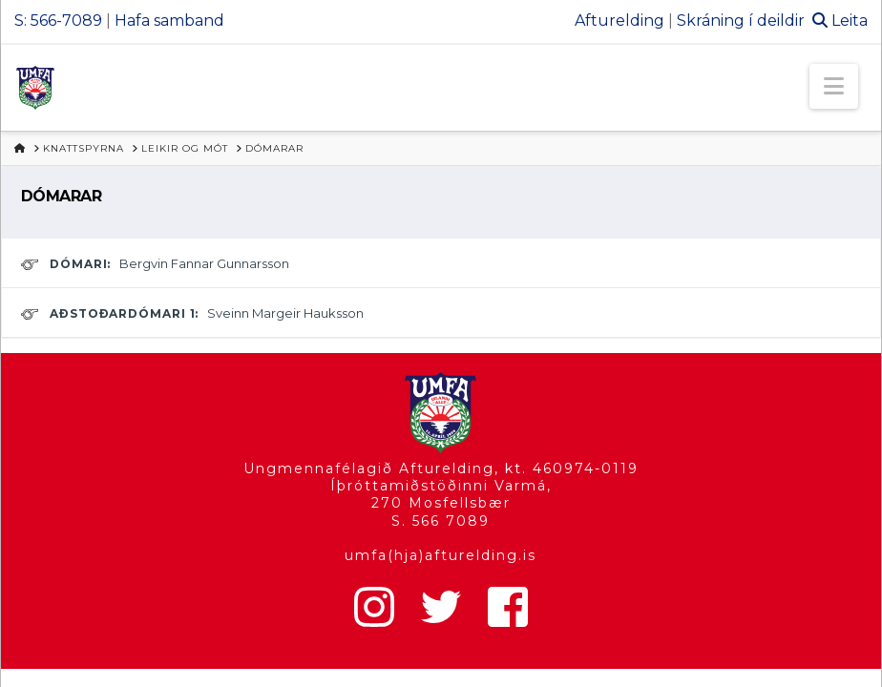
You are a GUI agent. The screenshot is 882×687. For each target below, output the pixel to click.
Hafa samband (169, 20)
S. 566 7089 (440, 521)
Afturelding (619, 20)
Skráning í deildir (741, 20)
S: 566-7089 (58, 20)
